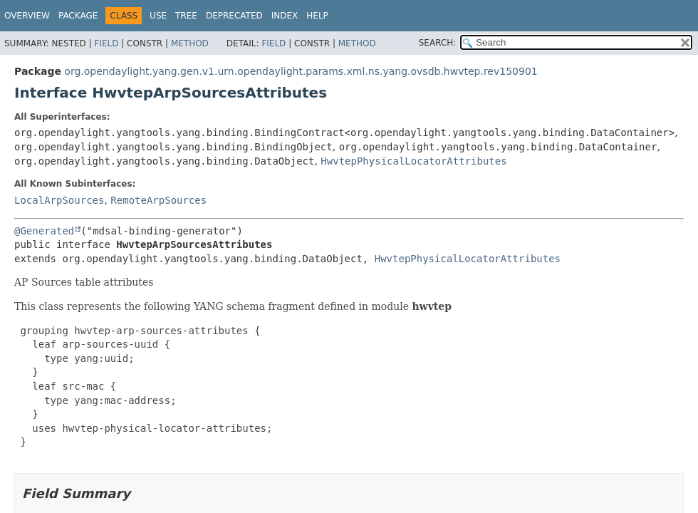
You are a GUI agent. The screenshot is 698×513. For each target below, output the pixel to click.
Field (106, 43)
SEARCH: (438, 43)
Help (317, 16)
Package (78, 16)
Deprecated (234, 16)
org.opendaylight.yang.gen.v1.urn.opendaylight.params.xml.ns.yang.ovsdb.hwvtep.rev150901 (300, 71)
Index (284, 16)
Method (190, 43)
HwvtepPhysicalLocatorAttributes (413, 161)
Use (158, 16)
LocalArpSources (59, 200)
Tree (186, 16)
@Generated (44, 231)
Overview (27, 16)
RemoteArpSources (158, 200)
